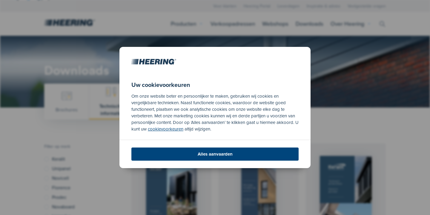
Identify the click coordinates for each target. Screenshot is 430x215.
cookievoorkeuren (165, 129)
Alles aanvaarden (215, 154)
